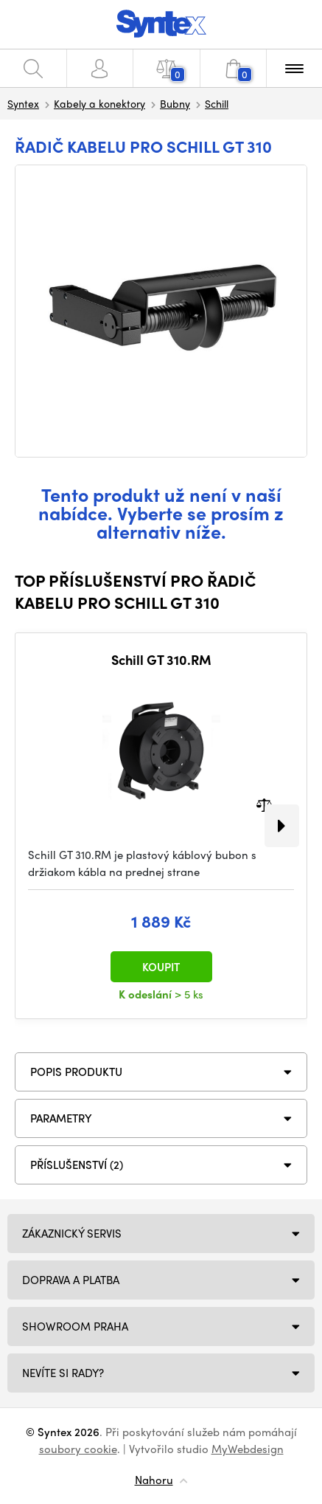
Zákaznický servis (72, 1233)
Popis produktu (76, 1071)
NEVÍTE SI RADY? (63, 1373)
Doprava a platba (70, 1280)
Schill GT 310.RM (161, 660)
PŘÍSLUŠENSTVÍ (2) (76, 1164)
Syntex (23, 103)
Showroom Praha (75, 1326)
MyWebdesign (247, 1449)
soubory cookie (78, 1449)
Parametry (61, 1118)
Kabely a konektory (99, 103)
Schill (216, 103)
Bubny (175, 103)
